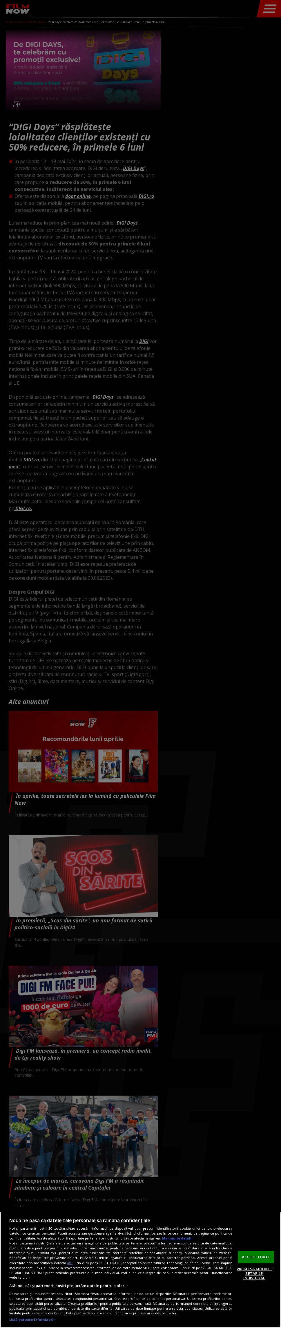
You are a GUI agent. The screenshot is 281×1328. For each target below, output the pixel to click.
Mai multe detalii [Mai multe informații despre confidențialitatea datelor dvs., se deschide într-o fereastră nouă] (177, 1238)
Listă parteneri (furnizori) (32, 1319)
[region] (140, 1270)
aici (69, 1262)
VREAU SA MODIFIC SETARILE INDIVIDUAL (254, 1273)
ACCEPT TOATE (256, 1257)
